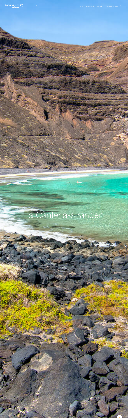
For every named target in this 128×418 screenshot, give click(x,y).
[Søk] (52, 6)
